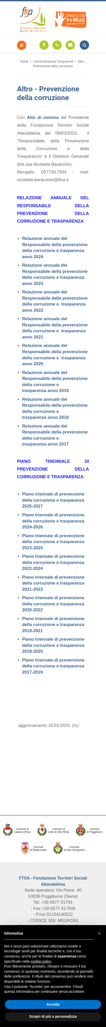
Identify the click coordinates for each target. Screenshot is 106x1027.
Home (24, 61)
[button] (99, 933)
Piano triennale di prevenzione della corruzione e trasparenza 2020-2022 (53, 603)
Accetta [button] (53, 1004)
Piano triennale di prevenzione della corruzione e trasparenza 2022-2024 (53, 562)
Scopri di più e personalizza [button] (53, 1016)
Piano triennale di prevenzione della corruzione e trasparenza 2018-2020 (53, 645)
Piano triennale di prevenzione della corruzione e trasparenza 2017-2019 (53, 666)
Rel (25, 265)
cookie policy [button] (41, 961)
